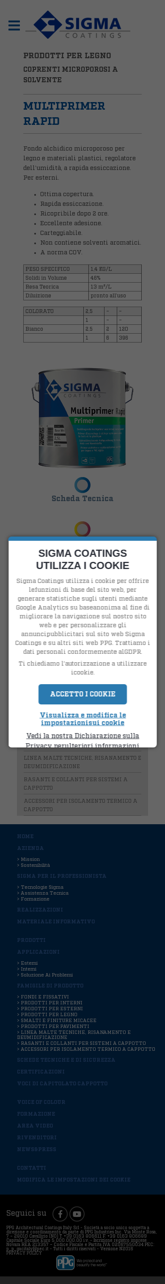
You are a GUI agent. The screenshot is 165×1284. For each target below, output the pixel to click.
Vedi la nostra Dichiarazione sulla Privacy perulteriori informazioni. (82, 741)
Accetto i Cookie (83, 694)
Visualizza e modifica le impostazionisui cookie (82, 719)
